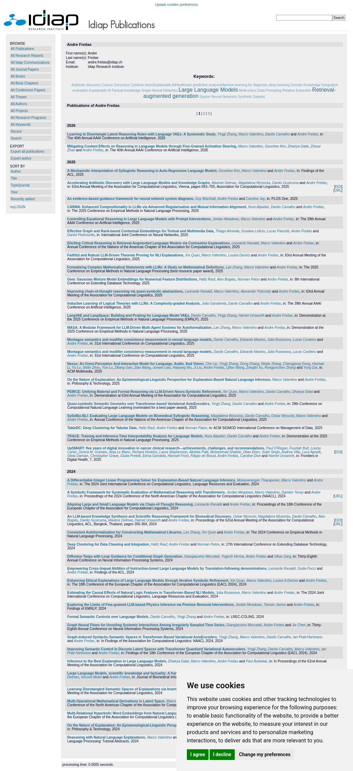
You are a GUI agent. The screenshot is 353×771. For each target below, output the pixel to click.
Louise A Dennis (285, 580)
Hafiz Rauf (207, 279)
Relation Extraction (296, 90)
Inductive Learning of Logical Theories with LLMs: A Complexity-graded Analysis (133, 303)
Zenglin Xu (254, 367)
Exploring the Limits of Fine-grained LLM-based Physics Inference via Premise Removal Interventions (150, 605)
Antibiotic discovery (86, 85)
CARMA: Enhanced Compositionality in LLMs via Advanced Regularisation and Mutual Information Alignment (156, 207)
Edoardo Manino (252, 340)
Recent (16, 131)
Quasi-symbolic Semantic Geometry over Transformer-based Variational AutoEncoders (138, 404)
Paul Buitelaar (256, 661)
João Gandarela (214, 303)
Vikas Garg (282, 556)
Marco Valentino (251, 134)
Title (14, 178)
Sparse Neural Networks (218, 97)
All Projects (19, 111)
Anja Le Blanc (119, 452)
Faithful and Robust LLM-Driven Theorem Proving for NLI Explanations (125, 255)
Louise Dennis (239, 255)
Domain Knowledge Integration (314, 85)
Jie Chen (298, 625)
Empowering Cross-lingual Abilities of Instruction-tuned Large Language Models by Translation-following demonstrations (166, 568)
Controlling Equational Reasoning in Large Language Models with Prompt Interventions (139, 219)
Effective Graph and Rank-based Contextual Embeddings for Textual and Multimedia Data (140, 231)
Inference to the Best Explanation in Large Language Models (116, 661)
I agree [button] (197, 754)
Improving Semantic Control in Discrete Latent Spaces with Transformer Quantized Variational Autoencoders (156, 649)
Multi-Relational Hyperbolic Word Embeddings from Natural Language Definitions (134, 713)
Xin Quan (192, 255)
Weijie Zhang (271, 364)
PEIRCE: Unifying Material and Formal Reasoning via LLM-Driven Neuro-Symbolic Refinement (144, 392)
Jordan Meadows (226, 219)
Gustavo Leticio (253, 231)
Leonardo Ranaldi (245, 243)
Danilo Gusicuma (285, 183)
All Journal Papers (25, 69)
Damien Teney (293, 492)
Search (16, 138)
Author (16, 171)
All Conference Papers (28, 90)
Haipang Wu (182, 367)
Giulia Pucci (306, 568)
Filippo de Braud (202, 456)
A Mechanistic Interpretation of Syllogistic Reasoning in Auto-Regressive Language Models (142, 171)
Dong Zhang (249, 364)
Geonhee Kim (275, 146)
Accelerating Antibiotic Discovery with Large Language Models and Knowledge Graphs (138, 183)
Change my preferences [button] (264, 754)
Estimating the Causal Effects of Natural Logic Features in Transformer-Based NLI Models (140, 593)
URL (337, 190)
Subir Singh (271, 452)
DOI (338, 187)
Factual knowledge (126, 90)
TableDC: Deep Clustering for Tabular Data (102, 428)
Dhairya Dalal (298, 146)
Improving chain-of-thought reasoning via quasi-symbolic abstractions (125, 291)
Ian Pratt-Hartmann (307, 637)
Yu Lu (76, 367)
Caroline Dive (250, 456)
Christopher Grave (104, 456)
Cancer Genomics (115, 85)
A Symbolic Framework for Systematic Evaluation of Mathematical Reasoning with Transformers (146, 492)
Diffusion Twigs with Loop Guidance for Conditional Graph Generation (124, 556)
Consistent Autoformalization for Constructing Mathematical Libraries (124, 532)
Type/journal (20, 185)
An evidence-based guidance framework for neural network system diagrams (130, 199)
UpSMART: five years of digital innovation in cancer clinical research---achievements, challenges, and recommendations (165, 448)
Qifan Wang (235, 367)
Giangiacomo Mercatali (201, 556)
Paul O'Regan (277, 448)
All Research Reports (27, 56)
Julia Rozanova (279, 340)
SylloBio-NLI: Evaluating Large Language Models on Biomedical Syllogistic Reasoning (138, 416)
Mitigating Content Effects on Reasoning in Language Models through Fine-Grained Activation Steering (151, 146)
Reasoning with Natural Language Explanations (106, 737)
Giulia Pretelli (130, 456)
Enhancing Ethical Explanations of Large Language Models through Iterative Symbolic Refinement (147, 580)
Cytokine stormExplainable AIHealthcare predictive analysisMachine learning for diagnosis (199, 85)
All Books (18, 76)
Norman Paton (249, 279)
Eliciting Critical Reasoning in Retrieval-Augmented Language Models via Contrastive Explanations (148, 243)
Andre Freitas (307, 134)
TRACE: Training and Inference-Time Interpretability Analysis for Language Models (135, 436)
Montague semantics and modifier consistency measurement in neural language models (139, 340)
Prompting (274, 90)
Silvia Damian (77, 456)
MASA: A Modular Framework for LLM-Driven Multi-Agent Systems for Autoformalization (139, 327)
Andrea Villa (291, 452)
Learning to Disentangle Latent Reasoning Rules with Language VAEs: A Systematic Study (141, 134)
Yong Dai (310, 367)
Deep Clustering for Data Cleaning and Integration (108, 544)
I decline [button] (222, 754)
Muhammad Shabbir (225, 452)
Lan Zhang (234, 267)
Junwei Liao (162, 367)
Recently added (23, 199)
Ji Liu (198, 367)
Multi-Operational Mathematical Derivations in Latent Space (115, 701)
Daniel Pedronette (81, 235)
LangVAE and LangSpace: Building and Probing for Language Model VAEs (128, 315)
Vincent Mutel (91, 677)
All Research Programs (28, 118)
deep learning (279, 85)
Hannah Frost (178, 456)
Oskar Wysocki (282, 416)
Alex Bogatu (226, 279)
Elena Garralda (153, 456)
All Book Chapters (24, 83)
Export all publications (27, 151)
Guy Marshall (205, 199)
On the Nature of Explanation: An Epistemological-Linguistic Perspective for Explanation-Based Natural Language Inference (168, 380)
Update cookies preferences (176, 5)
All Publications (22, 49)
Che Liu (211, 364)
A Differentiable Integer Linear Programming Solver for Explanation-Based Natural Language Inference (151, 480)
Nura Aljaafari (258, 207)
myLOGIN (17, 207)
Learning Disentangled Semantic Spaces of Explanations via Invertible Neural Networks (139, 689)
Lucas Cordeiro (304, 340)
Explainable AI (100, 90)
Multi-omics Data (251, 90)
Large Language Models (208, 90)
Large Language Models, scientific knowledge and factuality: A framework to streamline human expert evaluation (159, 673)
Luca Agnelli (311, 452)
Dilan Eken (251, 452)
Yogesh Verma (232, 556)
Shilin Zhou (91, 367)
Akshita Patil (198, 452)
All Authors (19, 104)
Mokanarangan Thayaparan (258, 480)
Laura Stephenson (173, 452)
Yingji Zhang (227, 134)
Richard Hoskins (144, 452)
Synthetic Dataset (251, 97)
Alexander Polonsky (256, 291)
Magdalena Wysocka (254, 183)
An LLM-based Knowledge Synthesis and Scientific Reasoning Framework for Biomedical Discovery (149, 516)
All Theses (19, 97)
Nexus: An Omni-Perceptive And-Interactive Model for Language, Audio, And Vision (135, 364)
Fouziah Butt (299, 448)
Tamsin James (275, 605)
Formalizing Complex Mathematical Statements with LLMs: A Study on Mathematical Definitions (145, 267)
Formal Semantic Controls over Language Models (108, 617)
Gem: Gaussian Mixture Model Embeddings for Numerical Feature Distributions (132, 279)
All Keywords (21, 124)
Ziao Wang (142, 367)
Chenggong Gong (296, 364)
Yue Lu (107, 367)
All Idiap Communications (30, 62)
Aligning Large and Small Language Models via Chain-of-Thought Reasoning (130, 504)
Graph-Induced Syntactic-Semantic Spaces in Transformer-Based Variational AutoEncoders (142, 637)
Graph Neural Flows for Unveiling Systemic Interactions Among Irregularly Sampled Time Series (145, 625)
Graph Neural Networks (160, 90)
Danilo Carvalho (277, 134)
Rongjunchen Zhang (280, 367)
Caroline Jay (255, 199)
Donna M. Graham (93, 452)
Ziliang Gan (123, 367)
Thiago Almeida (227, 231)
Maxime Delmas (224, 183)
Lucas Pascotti (278, 231)
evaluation (80, 90)
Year (14, 192)
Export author (21, 158)
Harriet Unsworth (251, 315)
